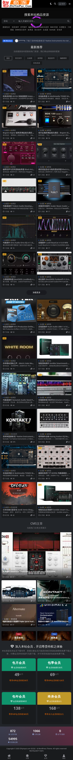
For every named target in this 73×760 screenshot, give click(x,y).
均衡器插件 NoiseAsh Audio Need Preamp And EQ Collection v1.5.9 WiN (19, 401)
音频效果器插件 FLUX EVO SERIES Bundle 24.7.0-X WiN (18, 598)
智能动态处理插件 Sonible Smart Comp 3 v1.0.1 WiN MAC (54, 510)
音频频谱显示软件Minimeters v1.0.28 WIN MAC (53, 401)
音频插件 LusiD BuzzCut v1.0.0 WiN (53, 242)
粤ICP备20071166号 (36, 751)
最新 (8, 58)
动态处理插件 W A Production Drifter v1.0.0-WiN (18, 327)
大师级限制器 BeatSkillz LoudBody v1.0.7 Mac (18, 280)
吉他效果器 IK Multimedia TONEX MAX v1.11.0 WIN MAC (54, 97)
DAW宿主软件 (20, 29)
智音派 (33, 748)
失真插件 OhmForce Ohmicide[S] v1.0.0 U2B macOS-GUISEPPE (29, 571)
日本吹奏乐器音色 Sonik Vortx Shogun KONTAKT (18, 510)
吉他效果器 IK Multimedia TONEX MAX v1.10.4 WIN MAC (18, 474)
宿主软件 (38, 29)
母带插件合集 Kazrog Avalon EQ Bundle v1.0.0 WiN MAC (54, 437)
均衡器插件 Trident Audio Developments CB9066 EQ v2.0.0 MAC (19, 207)
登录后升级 (19, 686)
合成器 (45, 29)
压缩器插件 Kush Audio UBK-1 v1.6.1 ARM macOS (53, 327)
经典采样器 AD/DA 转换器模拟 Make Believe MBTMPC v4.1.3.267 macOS (18, 97)
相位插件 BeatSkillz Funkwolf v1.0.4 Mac (53, 280)
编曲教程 (63, 58)
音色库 (59, 29)
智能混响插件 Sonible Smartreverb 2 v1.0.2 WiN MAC (53, 364)
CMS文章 (36, 523)
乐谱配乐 (62, 27)
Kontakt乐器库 (43, 27)
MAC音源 (54, 27)
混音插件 (15, 27)
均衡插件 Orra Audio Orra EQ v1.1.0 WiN (18, 243)
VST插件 (23, 27)
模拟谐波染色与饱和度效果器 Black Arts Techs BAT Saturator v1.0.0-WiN (54, 170)
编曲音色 (31, 27)
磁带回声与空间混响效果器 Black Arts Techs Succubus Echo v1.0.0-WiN (18, 170)
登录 (62, 4)
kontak (52, 29)
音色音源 (36, 63)
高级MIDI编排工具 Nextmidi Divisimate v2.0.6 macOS (54, 622)
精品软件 (51, 58)
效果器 (30, 29)
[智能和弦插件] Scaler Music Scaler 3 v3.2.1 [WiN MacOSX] (53, 207)
